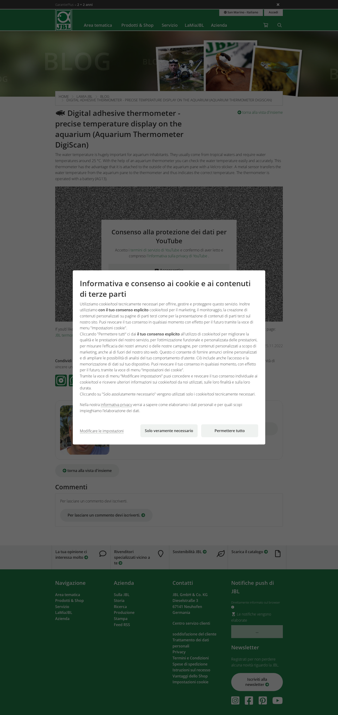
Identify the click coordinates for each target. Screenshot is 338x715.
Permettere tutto (230, 430)
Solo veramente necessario (169, 430)
